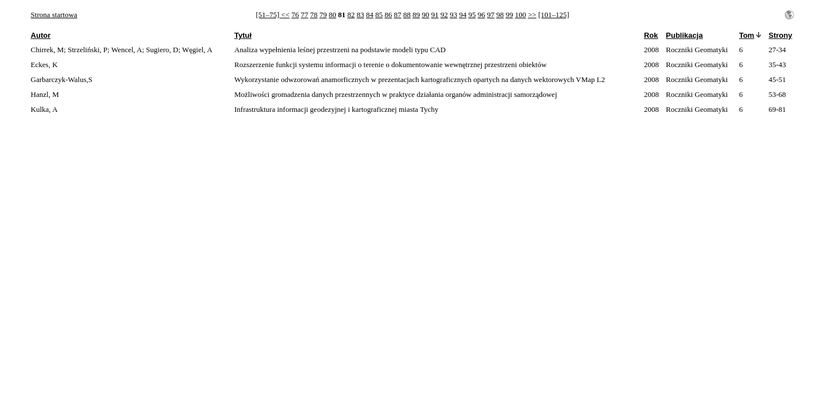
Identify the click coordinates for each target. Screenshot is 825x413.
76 (295, 14)
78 (313, 14)
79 (323, 14)
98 (500, 14)
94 (462, 14)
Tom (746, 35)
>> (532, 14)
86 (388, 14)
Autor (41, 35)
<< (285, 14)
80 (332, 14)
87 (397, 14)
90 (425, 14)
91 (434, 14)
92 (444, 14)
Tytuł (243, 35)
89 (416, 14)
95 (472, 14)
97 (490, 14)
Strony (780, 35)
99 (509, 14)
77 (304, 14)
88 (407, 14)
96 (481, 14)
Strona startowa (54, 14)
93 (453, 14)
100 (521, 14)
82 (351, 14)
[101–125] (553, 14)
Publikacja (684, 35)
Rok (651, 35)
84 (370, 14)
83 (360, 14)
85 (379, 14)
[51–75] (268, 14)
